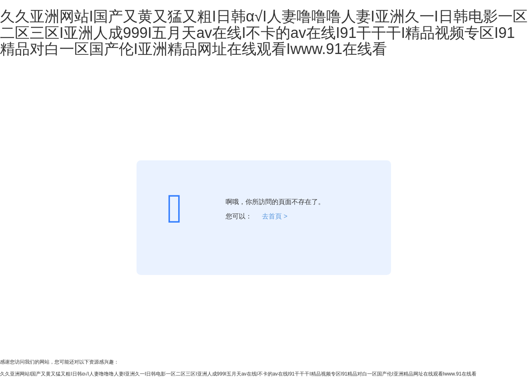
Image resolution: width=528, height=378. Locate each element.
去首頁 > (275, 216)
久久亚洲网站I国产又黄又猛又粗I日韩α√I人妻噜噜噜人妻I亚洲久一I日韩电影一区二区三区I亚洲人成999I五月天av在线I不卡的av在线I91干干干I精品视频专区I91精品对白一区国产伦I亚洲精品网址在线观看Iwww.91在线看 (264, 32)
